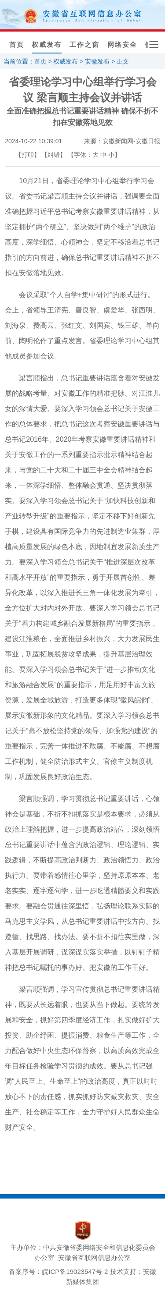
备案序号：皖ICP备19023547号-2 (58, 1271)
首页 (16, 44)
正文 (123, 61)
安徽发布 (97, 61)
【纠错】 (53, 154)
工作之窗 (84, 44)
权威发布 (47, 44)
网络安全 (122, 44)
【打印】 (27, 154)
